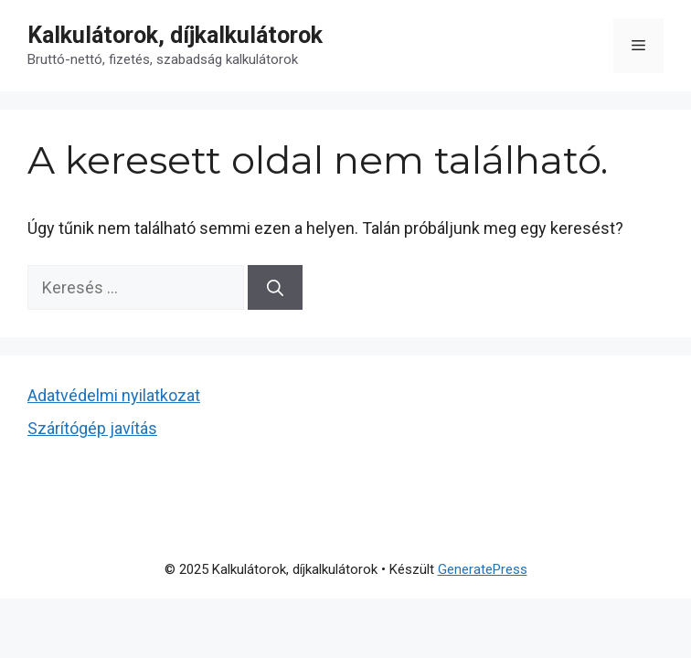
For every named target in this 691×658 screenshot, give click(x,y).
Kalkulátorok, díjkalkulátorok (175, 35)
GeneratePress (482, 569)
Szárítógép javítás (92, 428)
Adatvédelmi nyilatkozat (113, 395)
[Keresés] (275, 287)
